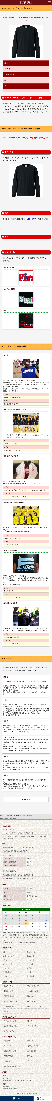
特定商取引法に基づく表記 (13, 1066)
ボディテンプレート (10, 1031)
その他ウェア (7, 972)
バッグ (29, 972)
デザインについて (10, 1021)
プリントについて (33, 986)
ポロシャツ (30, 956)
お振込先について (10, 1051)
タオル (5, 976)
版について (31, 996)
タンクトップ (7, 964)
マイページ (7, 1046)
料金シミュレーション (34, 1006)
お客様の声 (26, 799)
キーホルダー (31, 976)
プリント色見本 (32, 1026)
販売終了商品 (8, 1056)
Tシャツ (6, 952)
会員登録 (7, 1041)
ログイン (30, 1041)
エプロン (30, 968)
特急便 (6, 1011)
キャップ (6, 968)
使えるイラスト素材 (10, 1026)
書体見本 (30, 1021)
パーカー (6, 960)
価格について (8, 991)
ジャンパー (30, 964)
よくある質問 (31, 1051)
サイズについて (32, 991)
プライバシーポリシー (35, 1061)
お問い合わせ (8, 1061)
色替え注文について (10, 996)
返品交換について (10, 1006)
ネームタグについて (10, 1001)
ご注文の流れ (8, 986)
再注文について (32, 1001)
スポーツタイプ (8, 956)
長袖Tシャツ (31, 952)
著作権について (32, 1046)
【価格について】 (31, 219)
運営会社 (30, 1056)
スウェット (30, 960)
